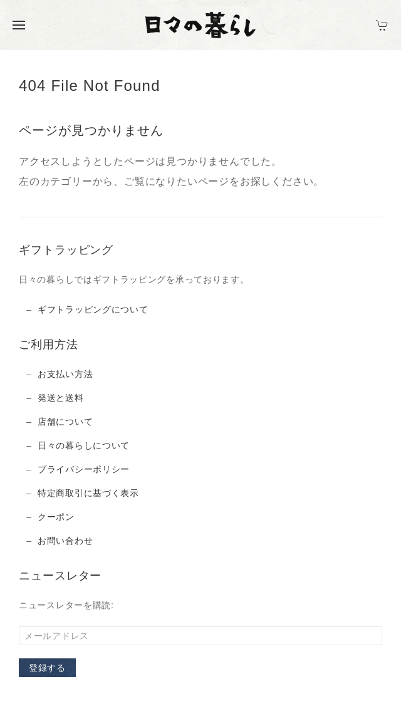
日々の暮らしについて (84, 445)
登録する (47, 668)
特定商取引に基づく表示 (88, 493)
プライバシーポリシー (84, 469)
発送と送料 (61, 398)
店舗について (65, 422)
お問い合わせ (65, 541)
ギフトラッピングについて (93, 309)
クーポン (56, 517)
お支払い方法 (65, 374)
